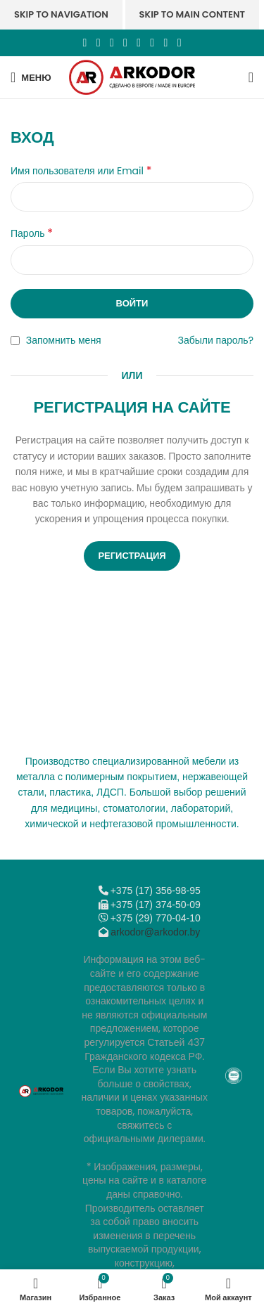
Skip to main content (192, 14)
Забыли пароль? (215, 340)
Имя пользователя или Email (81, 171)
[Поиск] (250, 77)
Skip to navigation (61, 14)
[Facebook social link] (85, 42)
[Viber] (179, 42)
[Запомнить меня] (15, 340)
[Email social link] (111, 42)
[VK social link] (152, 42)
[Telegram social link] (165, 42)
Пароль (32, 233)
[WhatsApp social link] (139, 42)
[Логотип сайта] (132, 77)
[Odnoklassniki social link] (125, 42)
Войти (132, 303)
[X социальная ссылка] (98, 42)
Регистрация (131, 555)
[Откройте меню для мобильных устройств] (31, 77)
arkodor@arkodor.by (155, 932)
